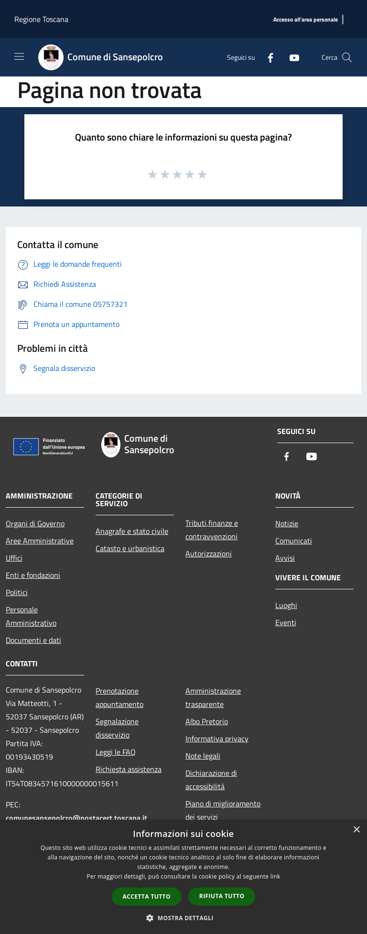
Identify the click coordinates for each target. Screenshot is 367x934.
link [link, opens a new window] (275, 876)
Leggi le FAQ (116, 752)
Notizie (286, 523)
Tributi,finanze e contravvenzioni (211, 529)
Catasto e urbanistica (130, 548)
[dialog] (183, 877)
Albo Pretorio (206, 721)
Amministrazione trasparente (213, 697)
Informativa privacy (216, 738)
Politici (17, 592)
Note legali (202, 755)
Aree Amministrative (40, 540)
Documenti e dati (33, 640)
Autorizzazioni (208, 553)
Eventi (285, 622)
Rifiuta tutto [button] (222, 896)
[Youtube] (290, 57)
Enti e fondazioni (33, 575)
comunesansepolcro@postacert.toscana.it (76, 818)
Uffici (14, 558)
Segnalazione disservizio (117, 728)
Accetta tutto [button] (147, 896)
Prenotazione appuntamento (119, 697)
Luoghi (286, 605)
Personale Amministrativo (31, 616)
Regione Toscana (41, 19)
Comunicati (293, 540)
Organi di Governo (35, 523)
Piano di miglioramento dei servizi (222, 810)
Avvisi (285, 558)
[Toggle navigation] (19, 56)
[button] (183, 918)
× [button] (356, 830)
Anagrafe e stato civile (132, 531)
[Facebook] (266, 57)
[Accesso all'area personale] (305, 19)
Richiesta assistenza (129, 769)
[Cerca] (347, 57)
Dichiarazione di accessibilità (211, 779)
